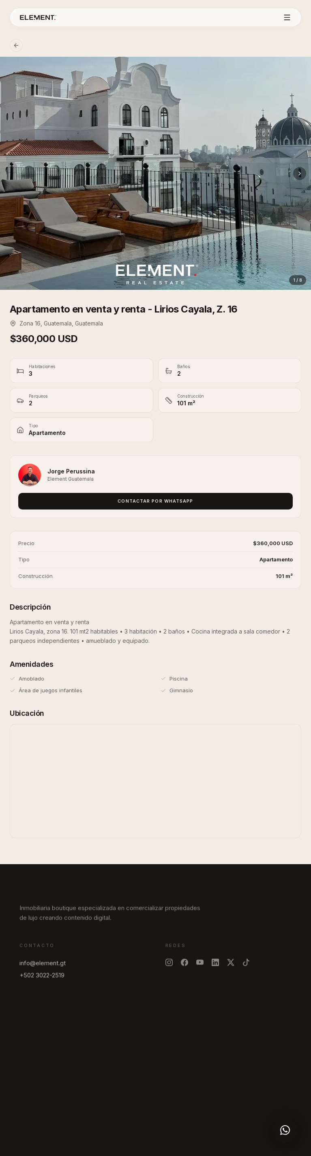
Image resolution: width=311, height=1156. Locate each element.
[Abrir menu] (287, 17)
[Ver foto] (155, 173)
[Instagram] (169, 966)
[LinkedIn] (215, 966)
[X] (230, 966)
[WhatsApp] (285, 1130)
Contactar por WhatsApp (155, 501)
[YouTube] (200, 966)
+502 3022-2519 (41, 979)
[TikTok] (246, 966)
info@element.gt (42, 967)
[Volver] (16, 45)
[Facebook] (184, 966)
